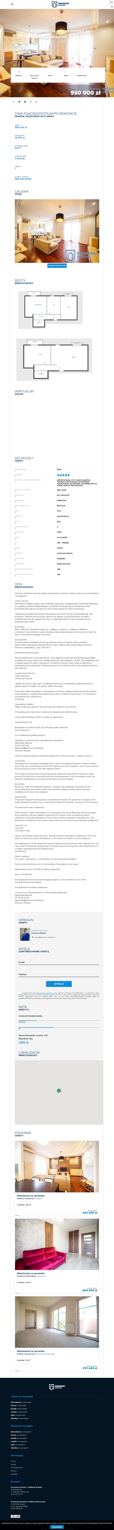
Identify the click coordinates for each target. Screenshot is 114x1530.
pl (112, 2)
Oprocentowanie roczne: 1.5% (33, 1035)
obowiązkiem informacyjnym (47, 993)
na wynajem (21, 1432)
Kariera (14, 1471)
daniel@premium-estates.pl (43, 937)
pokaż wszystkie (57, 266)
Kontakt (14, 1474)
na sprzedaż (21, 1402)
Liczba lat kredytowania (30, 1016)
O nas (13, 1461)
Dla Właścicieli (17, 1468)
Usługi (13, 1464)
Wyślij (59, 983)
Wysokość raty (26, 1038)
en (112, 7)
